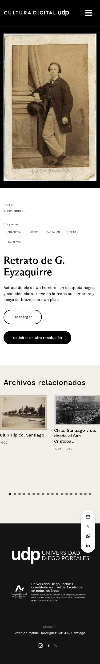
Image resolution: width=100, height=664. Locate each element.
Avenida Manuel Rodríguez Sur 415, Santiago (50, 633)
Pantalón (53, 232)
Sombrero (14, 242)
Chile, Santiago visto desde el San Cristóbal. (75, 436)
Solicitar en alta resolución (37, 337)
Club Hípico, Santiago (22, 435)
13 (66, 494)
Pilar (72, 232)
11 (57, 494)
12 (62, 494)
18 (90, 494)
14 (71, 494)
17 (85, 494)
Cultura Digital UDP (36, 15)
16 (81, 494)
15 (76, 494)
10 (52, 494)
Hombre (34, 232)
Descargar (22, 317)
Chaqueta (14, 232)
